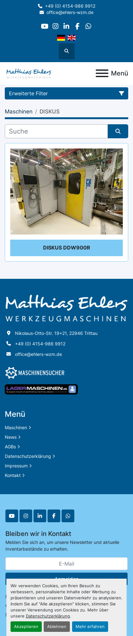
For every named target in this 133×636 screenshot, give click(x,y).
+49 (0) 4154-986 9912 (70, 6)
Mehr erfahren (90, 626)
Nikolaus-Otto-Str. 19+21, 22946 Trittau (56, 333)
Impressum (16, 465)
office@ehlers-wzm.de (70, 12)
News (11, 437)
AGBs (10, 446)
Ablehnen (56, 626)
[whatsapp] (88, 26)
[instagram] (55, 26)
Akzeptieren (26, 626)
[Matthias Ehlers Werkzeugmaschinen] (66, 307)
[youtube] (44, 26)
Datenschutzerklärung (48, 616)
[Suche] (56, 131)
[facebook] (77, 26)
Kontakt (13, 475)
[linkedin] (66, 26)
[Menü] (102, 73)
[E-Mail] (66, 563)
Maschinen (16, 427)
